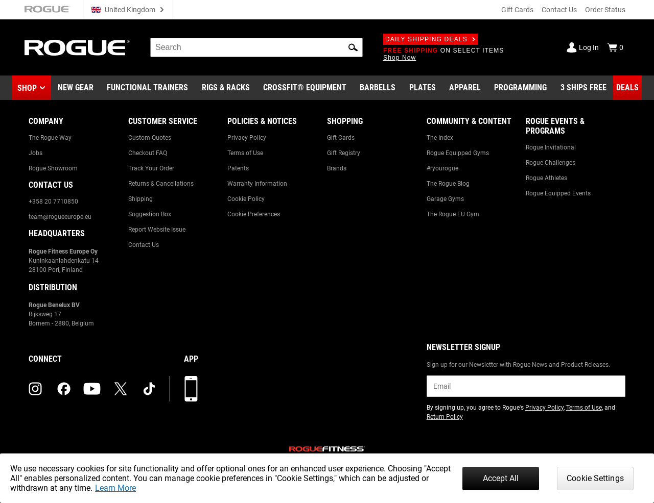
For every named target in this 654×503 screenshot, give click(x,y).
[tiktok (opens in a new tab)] (149, 388)
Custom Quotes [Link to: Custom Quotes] (149, 137)
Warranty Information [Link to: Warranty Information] (257, 183)
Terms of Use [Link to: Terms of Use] (245, 153)
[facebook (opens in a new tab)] (64, 388)
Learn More (115, 488)
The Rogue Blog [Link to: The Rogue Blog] (448, 183)
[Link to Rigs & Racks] (226, 88)
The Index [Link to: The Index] (440, 137)
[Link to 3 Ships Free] (583, 88)
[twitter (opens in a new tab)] (120, 388)
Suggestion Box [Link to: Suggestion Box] (149, 214)
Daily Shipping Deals (430, 39)
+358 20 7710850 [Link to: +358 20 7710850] (53, 201)
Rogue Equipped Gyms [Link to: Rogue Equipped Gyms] (458, 153)
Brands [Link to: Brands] (336, 168)
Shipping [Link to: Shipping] (140, 199)
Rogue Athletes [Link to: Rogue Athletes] (546, 178)
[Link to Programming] (520, 88)
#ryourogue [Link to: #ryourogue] (442, 168)
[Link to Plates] (422, 88)
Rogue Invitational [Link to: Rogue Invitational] (551, 147)
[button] (353, 47)
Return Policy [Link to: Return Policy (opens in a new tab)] (445, 416)
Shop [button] (27, 88)
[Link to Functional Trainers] (147, 88)
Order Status (605, 10)
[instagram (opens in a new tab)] (35, 388)
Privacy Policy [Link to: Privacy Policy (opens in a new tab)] (544, 407)
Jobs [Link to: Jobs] (35, 153)
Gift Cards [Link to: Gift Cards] (341, 137)
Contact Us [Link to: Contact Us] (143, 244)
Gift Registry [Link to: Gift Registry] (343, 153)
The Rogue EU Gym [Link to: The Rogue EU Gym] (453, 214)
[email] (526, 386)
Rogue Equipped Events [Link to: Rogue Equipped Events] (558, 193)
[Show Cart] (615, 47)
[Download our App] (191, 388)
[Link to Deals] (627, 88)
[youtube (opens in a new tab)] (92, 388)
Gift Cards (517, 10)
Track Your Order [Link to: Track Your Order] (151, 168)
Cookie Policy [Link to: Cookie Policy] (246, 199)
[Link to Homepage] (77, 48)
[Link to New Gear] (76, 88)
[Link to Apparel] (465, 88)
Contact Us (559, 10)
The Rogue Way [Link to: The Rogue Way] (50, 137)
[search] (256, 47)
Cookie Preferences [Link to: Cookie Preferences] (253, 214)
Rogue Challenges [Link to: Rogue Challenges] (550, 162)
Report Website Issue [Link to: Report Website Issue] (156, 229)
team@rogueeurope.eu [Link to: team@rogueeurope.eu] (60, 216)
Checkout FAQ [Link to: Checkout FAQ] (147, 153)
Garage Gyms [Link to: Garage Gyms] (445, 199)
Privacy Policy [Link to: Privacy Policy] (246, 137)
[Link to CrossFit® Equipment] (304, 88)
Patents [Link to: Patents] (238, 168)
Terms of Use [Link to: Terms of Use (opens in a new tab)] (584, 407)
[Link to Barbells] (378, 88)
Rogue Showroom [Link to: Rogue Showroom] (53, 168)
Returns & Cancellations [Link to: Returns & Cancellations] (161, 183)
